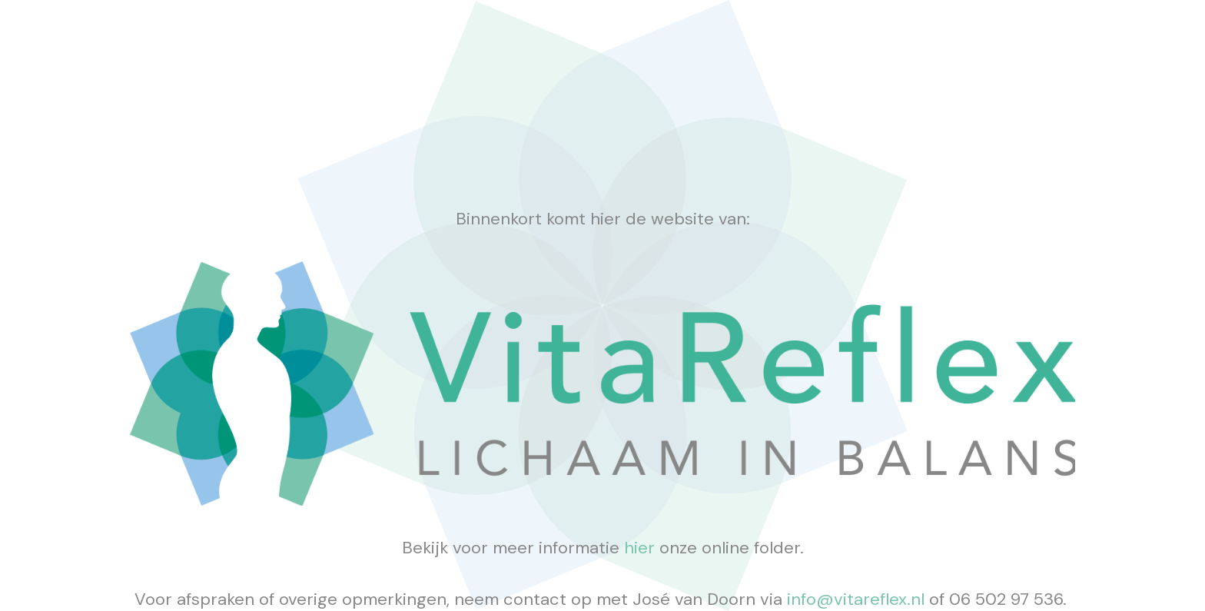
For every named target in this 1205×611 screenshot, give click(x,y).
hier (639, 547)
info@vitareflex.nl (858, 599)
